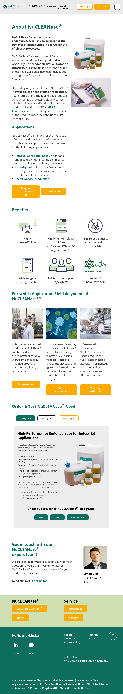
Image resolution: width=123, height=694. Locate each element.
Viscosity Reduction (95, 389)
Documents (53, 191)
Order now (102, 7)
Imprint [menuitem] (93, 634)
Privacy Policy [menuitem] (72, 642)
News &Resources (64, 7)
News (20, 617)
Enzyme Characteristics (26, 191)
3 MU (41, 517)
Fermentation (26, 384)
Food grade (26, 418)
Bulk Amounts (77, 517)
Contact (73, 617)
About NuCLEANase (29, 608)
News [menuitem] (92, 638)
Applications (51, 6)
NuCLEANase (36, 6)
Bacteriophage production (32, 179)
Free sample (84, 7)
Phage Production (61, 389)
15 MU (57, 517)
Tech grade (47, 418)
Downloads (75, 608)
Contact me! (40, 581)
